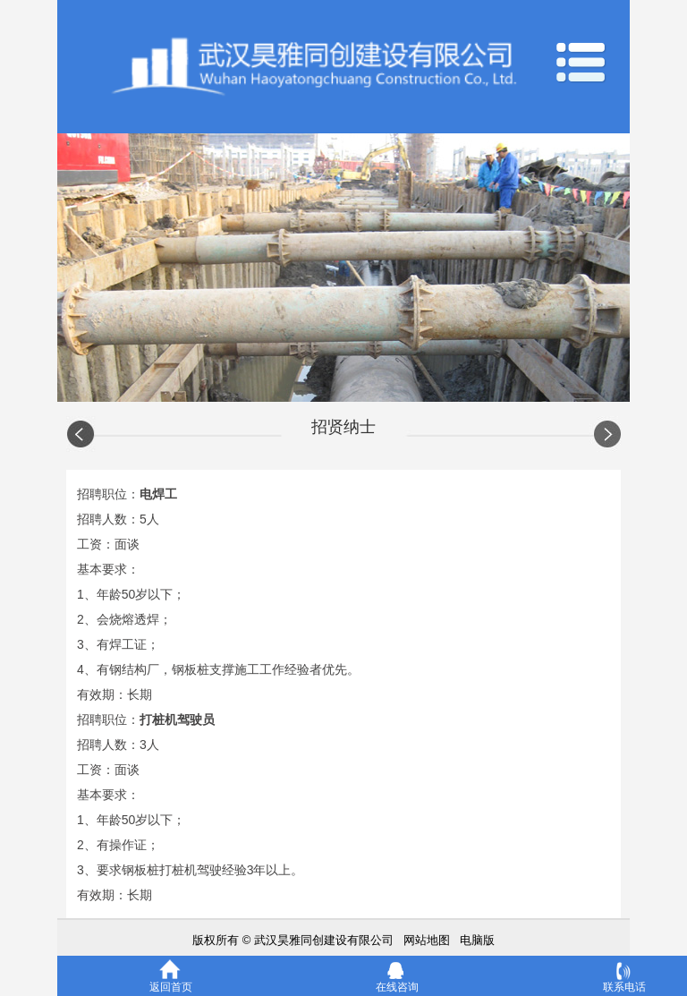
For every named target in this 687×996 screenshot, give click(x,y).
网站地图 (426, 940)
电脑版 (477, 940)
